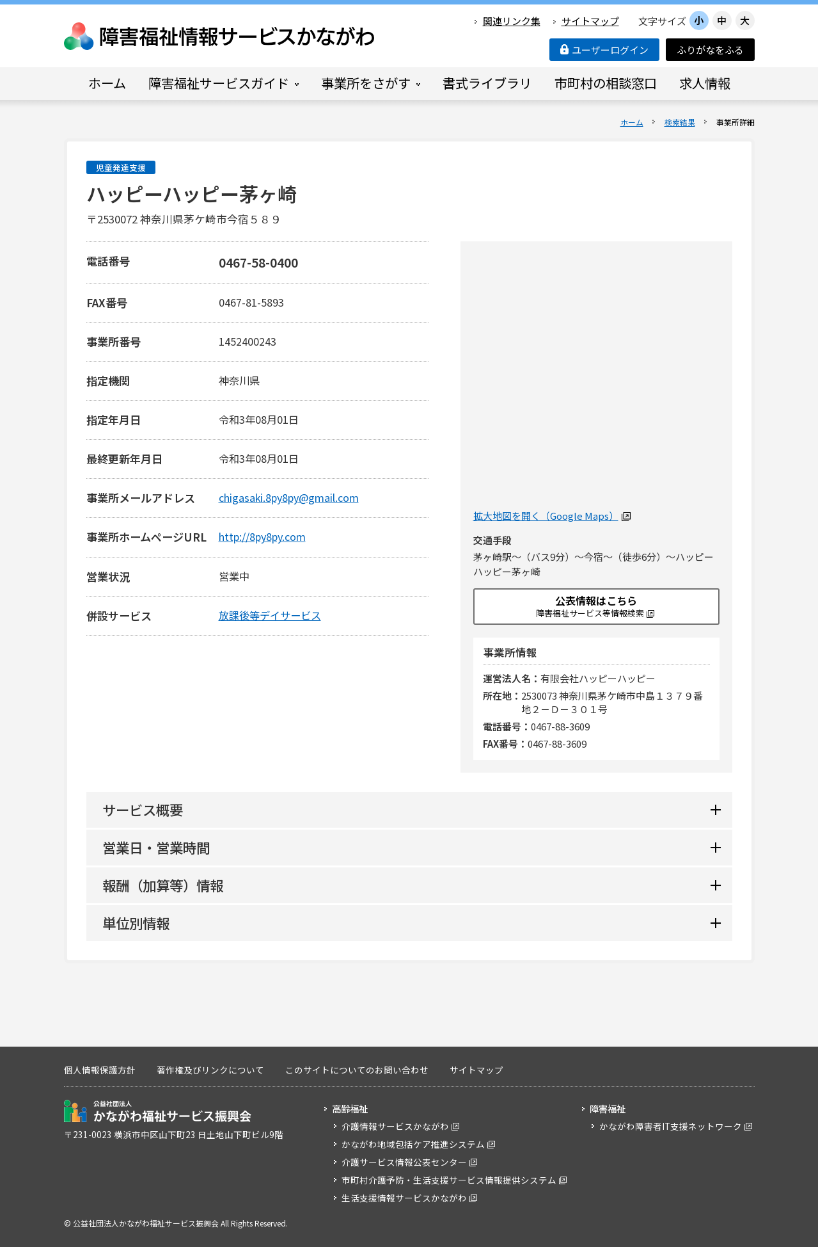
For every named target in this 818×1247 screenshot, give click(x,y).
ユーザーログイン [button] (604, 49)
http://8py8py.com (262, 536)
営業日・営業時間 (156, 847)
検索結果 (680, 122)
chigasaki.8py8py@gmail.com (289, 497)
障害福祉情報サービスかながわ (220, 36)
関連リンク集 (511, 21)
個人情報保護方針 (100, 1069)
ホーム (631, 122)
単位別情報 (135, 923)
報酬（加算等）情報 (162, 885)
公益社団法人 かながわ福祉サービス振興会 (157, 1111)
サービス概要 (142, 809)
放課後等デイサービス (270, 615)
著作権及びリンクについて (210, 1069)
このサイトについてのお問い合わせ (357, 1069)
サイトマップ (590, 21)
